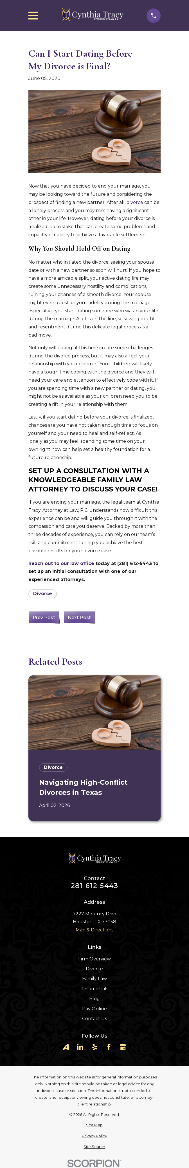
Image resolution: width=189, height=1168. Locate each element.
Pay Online (94, 1008)
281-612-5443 (94, 885)
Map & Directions (94, 930)
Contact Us (94, 1018)
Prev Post (44, 617)
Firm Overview (94, 959)
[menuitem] (94, 1125)
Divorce (42, 593)
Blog (94, 998)
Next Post (79, 617)
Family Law (94, 978)
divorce (135, 202)
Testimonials (94, 988)
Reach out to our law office (61, 563)
